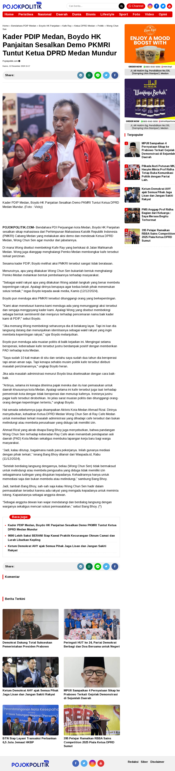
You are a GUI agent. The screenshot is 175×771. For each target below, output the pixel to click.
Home (9, 14)
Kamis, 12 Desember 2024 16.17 (16, 66)
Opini (163, 14)
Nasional (44, 14)
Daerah (62, 14)
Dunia (76, 14)
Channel (136, 6)
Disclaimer (157, 761)
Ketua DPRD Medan (84, 25)
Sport (123, 14)
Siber (144, 761)
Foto (136, 14)
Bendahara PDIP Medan (23, 25)
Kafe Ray (67, 25)
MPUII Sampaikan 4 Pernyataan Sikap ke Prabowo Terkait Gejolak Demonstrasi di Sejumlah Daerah (92, 694)
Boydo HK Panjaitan (49, 25)
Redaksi (133, 761)
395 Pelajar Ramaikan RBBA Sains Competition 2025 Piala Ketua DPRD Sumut (89, 742)
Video (149, 14)
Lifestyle (107, 14)
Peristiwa (25, 14)
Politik (101, 25)
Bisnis (91, 14)
